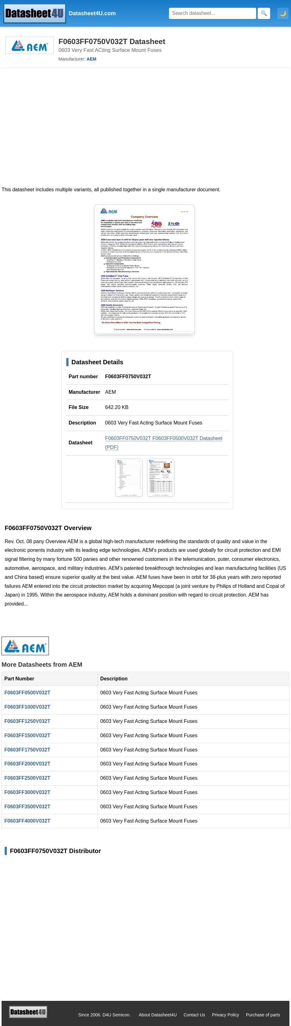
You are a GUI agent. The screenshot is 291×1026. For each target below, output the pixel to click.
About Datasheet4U (158, 1014)
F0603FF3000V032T (27, 792)
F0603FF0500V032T (27, 692)
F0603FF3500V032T (27, 806)
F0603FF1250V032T (27, 721)
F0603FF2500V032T (27, 778)
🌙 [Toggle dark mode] (282, 13)
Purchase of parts (263, 1014)
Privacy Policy (225, 1014)
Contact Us (194, 1014)
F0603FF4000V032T (27, 821)
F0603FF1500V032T (27, 735)
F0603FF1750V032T (27, 749)
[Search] (212, 13)
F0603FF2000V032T (27, 763)
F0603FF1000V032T (27, 707)
